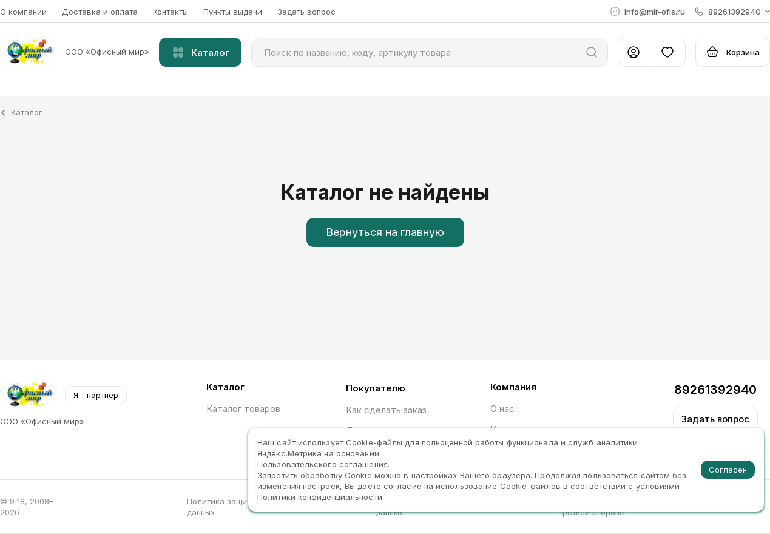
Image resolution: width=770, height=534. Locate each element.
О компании (23, 11)
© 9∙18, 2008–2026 (26, 506)
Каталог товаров (243, 408)
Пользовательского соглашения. (323, 464)
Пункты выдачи (232, 11)
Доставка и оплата (100, 11)
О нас (502, 408)
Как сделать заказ (386, 410)
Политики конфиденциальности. (320, 497)
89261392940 (715, 389)
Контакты (170, 11)
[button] (732, 11)
